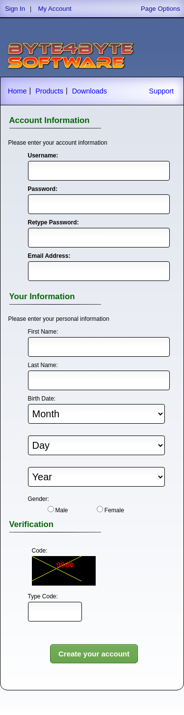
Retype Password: (49, 222)
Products (49, 91)
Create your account (94, 654)
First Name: (43, 331)
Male (61, 510)
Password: (43, 189)
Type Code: (43, 596)
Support (161, 91)
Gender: (38, 499)
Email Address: (49, 255)
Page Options (160, 8)
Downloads (89, 91)
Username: (43, 155)
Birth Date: (42, 398)
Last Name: (43, 365)
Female (114, 510)
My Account (55, 8)
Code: (40, 550)
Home (17, 91)
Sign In (15, 8)
